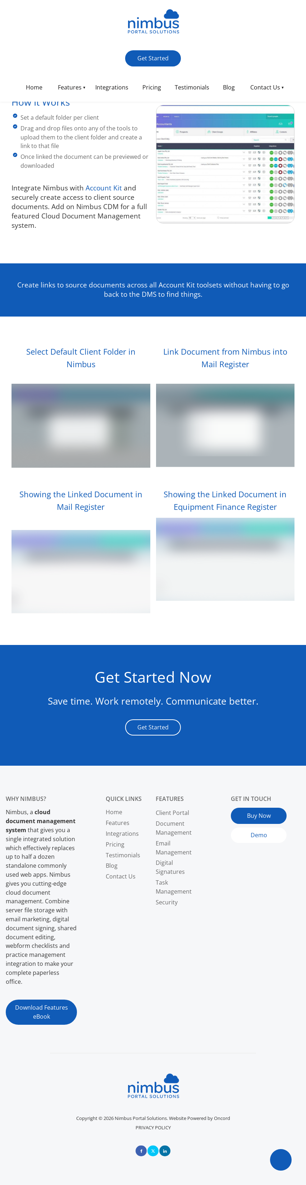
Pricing (151, 87)
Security (167, 902)
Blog (229, 87)
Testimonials (192, 87)
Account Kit (104, 188)
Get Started (140, 55)
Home (34, 87)
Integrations (111, 87)
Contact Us (265, 87)
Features (70, 87)
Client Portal (172, 813)
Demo (239, 832)
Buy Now (243, 812)
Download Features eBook (41, 1004)
